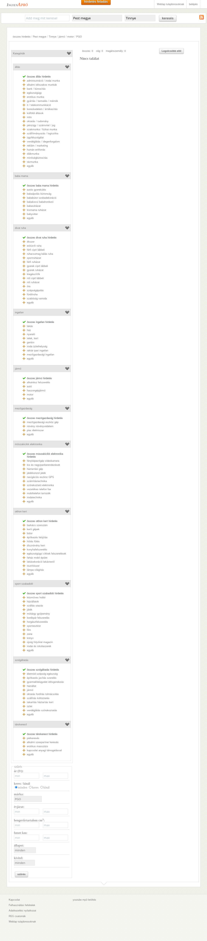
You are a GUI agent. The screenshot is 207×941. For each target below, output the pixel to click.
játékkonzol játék (36, 473)
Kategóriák (19, 53)
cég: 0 (99, 50)
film (29, 629)
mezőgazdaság (23, 408)
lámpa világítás (35, 569)
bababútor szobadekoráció (41, 197)
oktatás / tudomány (38, 121)
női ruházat (33, 282)
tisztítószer (33, 565)
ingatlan (19, 312)
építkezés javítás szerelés (41, 677)
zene (29, 634)
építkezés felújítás (37, 537)
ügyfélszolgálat (35, 137)
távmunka (32, 161)
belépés (193, 4)
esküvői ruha (34, 245)
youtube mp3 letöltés (84, 899)
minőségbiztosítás (37, 157)
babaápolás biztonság (39, 193)
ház (29, 330)
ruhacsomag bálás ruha (40, 253)
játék (29, 609)
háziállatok (33, 601)
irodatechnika (34, 497)
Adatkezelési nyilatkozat (22, 910)
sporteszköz (34, 625)
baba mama (21, 176)
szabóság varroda (37, 298)
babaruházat (34, 205)
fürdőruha (32, 294)
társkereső (21, 724)
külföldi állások (35, 113)
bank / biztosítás (36, 88)
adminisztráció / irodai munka (43, 80)
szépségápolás (35, 290)
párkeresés (33, 738)
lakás (30, 326)
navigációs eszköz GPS (40, 477)
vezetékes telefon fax (39, 489)
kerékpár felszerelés (38, 617)
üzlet (29, 706)
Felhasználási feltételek (22, 905)
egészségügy (34, 92)
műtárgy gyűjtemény (38, 613)
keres (35, 787)
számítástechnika (37, 481)
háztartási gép (35, 469)
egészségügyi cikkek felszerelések (46, 553)
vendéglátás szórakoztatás (42, 710)
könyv (30, 638)
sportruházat (34, 257)
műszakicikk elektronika (28, 444)
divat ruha (20, 228)
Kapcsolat (14, 899)
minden (22, 787)
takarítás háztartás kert (40, 702)
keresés (168, 18)
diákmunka (33, 153)
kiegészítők (33, 274)
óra (28, 286)
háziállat (31, 686)
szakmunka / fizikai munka (42, 129)
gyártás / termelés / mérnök (42, 101)
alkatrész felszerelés (38, 382)
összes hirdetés (22, 36)
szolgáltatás (21, 660)
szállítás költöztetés (38, 698)
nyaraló (31, 334)
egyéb (30, 165)
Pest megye (39, 36)
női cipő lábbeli (35, 278)
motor (70, 36)
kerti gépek (33, 529)
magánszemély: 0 (116, 50)
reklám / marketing (37, 145)
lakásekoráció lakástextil (41, 561)
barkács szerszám (37, 525)
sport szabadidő (24, 583)
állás (17, 67)
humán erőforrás (36, 149)
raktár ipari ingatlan (37, 350)
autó (29, 386)
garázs (30, 342)
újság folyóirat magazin (40, 642)
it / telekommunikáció (39, 105)
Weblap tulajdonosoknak (170, 4)
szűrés (21, 874)
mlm (29, 117)
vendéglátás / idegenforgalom (43, 141)
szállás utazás (35, 605)
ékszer (30, 241)
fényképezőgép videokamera (43, 460)
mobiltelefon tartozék (38, 493)
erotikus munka (35, 96)
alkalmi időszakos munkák (42, 84)
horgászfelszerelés (37, 621)
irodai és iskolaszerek (39, 646)
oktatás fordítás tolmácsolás (43, 694)
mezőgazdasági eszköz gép (42, 422)
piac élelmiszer (35, 430)
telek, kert (32, 338)
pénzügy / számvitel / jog (41, 125)
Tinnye (52, 36)
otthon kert (21, 511)
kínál (47, 787)
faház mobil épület (37, 557)
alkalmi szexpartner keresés (43, 742)
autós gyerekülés (36, 189)
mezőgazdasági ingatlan (40, 354)
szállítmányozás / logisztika (42, 133)
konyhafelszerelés (37, 549)
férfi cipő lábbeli (35, 249)
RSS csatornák (17, 916)
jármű (62, 36)
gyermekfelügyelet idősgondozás (45, 681)
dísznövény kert (36, 545)
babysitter (32, 214)
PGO (79, 36)
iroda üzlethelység (37, 346)
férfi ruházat (33, 262)
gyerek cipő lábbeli (37, 266)
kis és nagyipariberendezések (43, 464)
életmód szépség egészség (42, 673)
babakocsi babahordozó (40, 201)
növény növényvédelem (40, 426)
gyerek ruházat (35, 270)
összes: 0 (87, 50)
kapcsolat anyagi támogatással (44, 750)
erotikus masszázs (37, 746)
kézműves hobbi (36, 597)
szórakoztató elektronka (40, 485)
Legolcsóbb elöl (171, 50)
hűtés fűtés (33, 541)
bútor (30, 533)
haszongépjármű (36, 390)
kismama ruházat (36, 210)
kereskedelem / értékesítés (42, 109)
